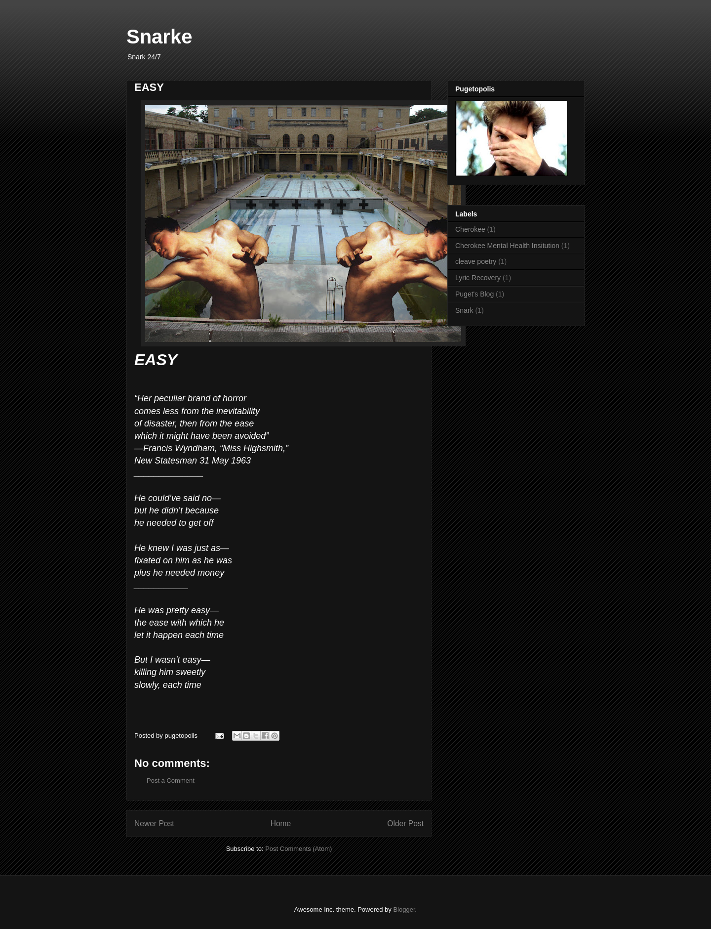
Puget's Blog (474, 294)
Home (281, 823)
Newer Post (154, 823)
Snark (464, 310)
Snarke (159, 36)
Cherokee (470, 229)
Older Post (405, 823)
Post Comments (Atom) (298, 848)
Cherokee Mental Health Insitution (507, 246)
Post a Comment (171, 780)
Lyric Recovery (478, 278)
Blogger (404, 909)
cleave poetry (475, 261)
